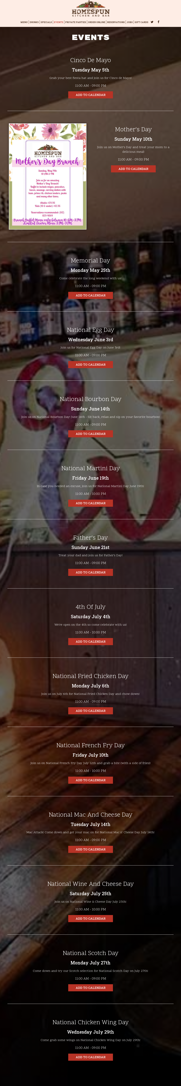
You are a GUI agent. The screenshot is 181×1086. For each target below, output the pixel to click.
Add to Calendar (91, 95)
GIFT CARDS (141, 22)
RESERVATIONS (116, 22)
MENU (24, 22)
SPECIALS (46, 22)
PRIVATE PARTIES (75, 22)
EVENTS (58, 22)
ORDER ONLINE (96, 22)
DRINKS (34, 22)
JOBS (130, 22)
